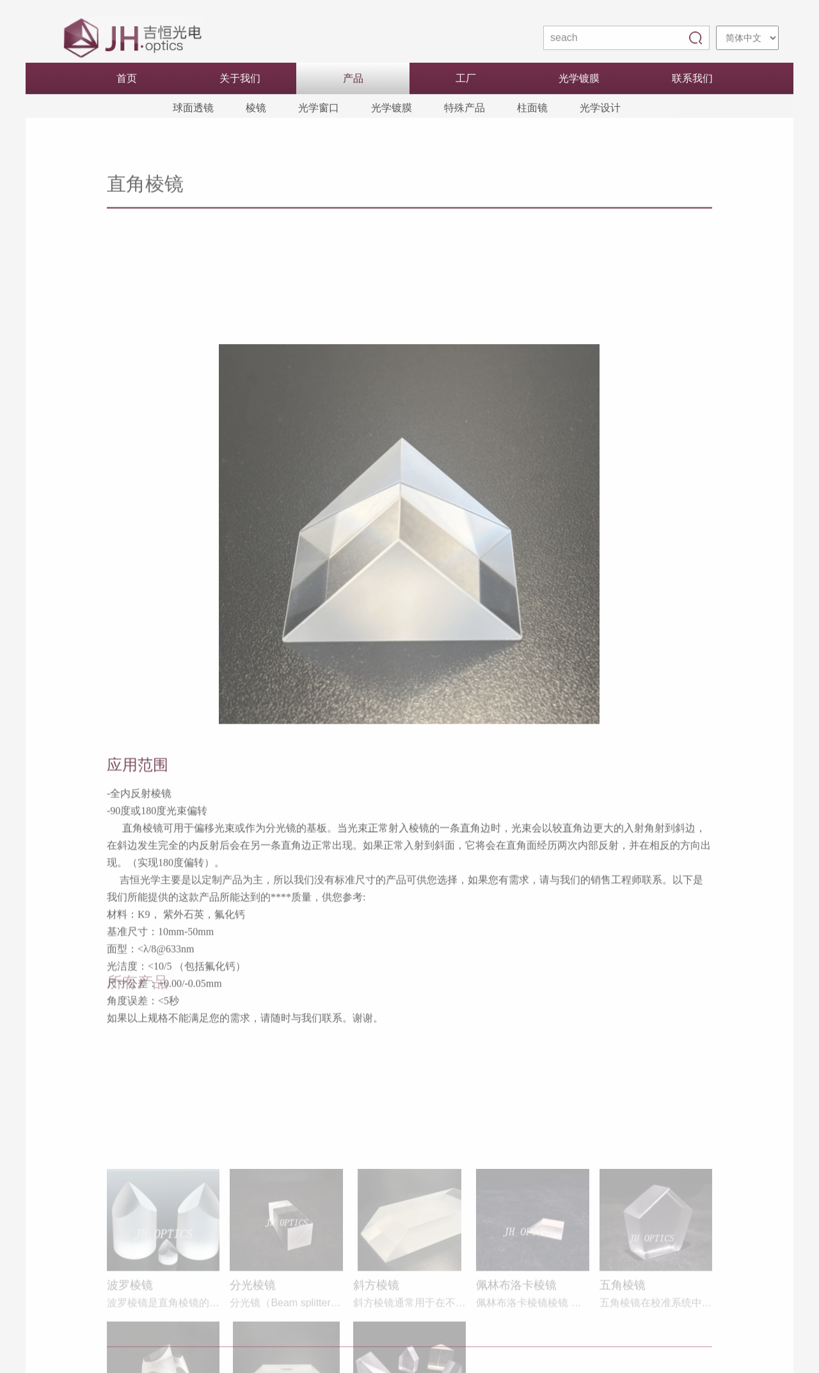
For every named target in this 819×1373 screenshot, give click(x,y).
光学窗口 (318, 109)
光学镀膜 (579, 79)
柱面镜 (532, 109)
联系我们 (692, 79)
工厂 (466, 79)
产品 (353, 79)
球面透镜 (193, 109)
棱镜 (256, 109)
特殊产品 (464, 109)
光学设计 (600, 109)
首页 (126, 79)
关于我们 (239, 79)
